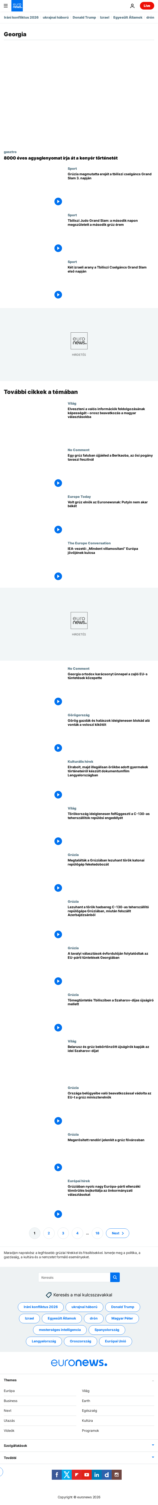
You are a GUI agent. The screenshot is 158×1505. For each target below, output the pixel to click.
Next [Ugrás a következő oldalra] (115, 1233)
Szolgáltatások (15, 1445)
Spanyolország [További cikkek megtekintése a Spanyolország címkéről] (107, 1330)
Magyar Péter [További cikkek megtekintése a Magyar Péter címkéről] (122, 1318)
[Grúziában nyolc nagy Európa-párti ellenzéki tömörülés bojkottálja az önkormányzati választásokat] (111, 1202)
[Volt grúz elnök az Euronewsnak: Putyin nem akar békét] (111, 517)
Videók (9, 1430)
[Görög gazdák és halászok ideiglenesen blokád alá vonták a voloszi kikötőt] (111, 736)
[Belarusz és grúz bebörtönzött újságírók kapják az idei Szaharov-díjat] (111, 1062)
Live (147, 6)
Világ (72, 403)
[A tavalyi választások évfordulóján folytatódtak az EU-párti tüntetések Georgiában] (111, 969)
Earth (86, 1401)
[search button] (115, 1277)
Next (7, 1411)
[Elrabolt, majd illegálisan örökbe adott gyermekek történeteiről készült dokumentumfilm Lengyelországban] (111, 782)
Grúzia (73, 855)
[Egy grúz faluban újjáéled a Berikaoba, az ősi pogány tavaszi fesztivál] (111, 471)
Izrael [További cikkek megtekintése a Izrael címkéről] (29, 1318)
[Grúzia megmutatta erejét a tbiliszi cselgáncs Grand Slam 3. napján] (111, 189)
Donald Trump (84, 17)
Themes (10, 1380)
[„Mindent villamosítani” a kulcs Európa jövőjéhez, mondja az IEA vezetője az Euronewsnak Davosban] (111, 564)
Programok (90, 1430)
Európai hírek (79, 1181)
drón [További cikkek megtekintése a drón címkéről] (94, 1318)
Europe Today (79, 496)
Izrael (104, 17)
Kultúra (87, 1420)
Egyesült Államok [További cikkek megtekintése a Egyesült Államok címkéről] (62, 1318)
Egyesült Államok (127, 17)
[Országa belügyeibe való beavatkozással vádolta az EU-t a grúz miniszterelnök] (111, 1109)
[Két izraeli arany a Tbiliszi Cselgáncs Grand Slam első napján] (111, 282)
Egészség (89, 1411)
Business (10, 1401)
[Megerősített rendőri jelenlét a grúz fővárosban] (111, 1155)
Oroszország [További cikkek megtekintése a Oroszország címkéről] (80, 1341)
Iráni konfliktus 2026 (21, 17)
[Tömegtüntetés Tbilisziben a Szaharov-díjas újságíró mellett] (111, 1015)
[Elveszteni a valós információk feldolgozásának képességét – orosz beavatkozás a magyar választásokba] (111, 424)
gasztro (10, 152)
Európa (9, 1391)
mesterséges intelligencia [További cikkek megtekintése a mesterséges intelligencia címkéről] (60, 1330)
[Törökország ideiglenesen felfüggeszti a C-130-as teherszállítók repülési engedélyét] (111, 829)
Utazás (9, 1420)
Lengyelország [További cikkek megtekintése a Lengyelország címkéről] (44, 1341)
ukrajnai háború (56, 17)
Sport (72, 168)
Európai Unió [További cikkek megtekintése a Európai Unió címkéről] (115, 1341)
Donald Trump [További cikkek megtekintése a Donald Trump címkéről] (122, 1307)
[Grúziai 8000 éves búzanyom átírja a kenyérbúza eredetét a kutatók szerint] (79, 158)
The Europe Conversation (89, 543)
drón (150, 17)
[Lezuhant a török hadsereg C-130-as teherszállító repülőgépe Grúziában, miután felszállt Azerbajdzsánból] (111, 922)
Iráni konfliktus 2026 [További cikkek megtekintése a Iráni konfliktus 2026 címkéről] (41, 1307)
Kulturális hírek (80, 761)
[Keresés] (79, 1277)
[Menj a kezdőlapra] (17, 5)
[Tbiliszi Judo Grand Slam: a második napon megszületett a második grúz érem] (111, 236)
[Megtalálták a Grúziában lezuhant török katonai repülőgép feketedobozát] (111, 876)
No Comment (79, 450)
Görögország (79, 715)
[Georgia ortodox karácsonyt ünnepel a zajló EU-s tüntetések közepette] (111, 689)
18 (97, 1233)
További (10, 1458)
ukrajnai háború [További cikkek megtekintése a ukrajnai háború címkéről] (84, 1307)
